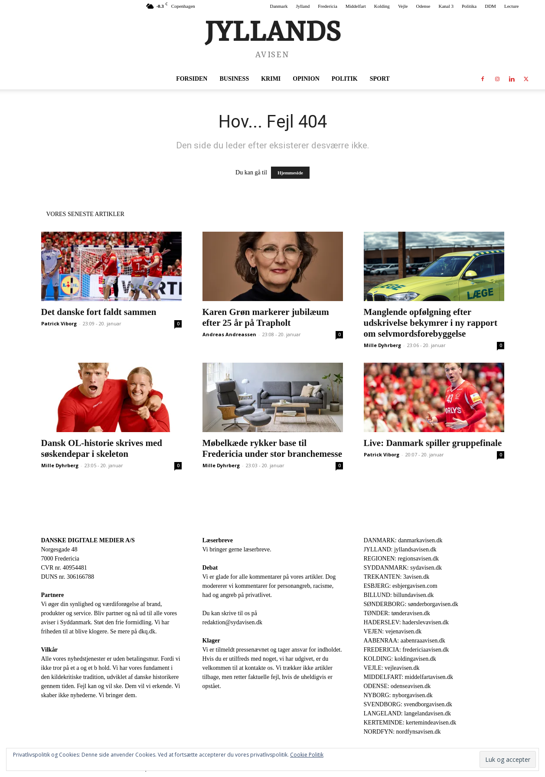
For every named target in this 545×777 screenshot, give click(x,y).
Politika (469, 6)
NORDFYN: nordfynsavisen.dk (402, 731)
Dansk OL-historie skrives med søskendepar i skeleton (101, 448)
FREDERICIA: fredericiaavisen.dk (406, 649)
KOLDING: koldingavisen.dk (400, 659)
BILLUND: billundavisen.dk (399, 595)
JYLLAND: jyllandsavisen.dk (400, 549)
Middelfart (356, 6)
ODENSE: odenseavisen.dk (397, 686)
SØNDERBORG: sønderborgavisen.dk (411, 604)
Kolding (382, 6)
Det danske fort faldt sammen (99, 312)
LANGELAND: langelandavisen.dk (407, 713)
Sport (380, 78)
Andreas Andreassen (229, 334)
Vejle (403, 6)
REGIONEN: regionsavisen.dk (401, 558)
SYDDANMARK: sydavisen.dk (403, 567)
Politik (345, 78)
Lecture (511, 6)
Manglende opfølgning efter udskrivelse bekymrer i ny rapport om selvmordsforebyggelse (430, 323)
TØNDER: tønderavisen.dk (397, 613)
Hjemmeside (290, 172)
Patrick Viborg (59, 323)
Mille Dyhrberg (382, 345)
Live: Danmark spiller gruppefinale (433, 443)
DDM (490, 6)
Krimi (271, 78)
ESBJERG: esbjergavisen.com (400, 586)
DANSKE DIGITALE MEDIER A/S (88, 540)
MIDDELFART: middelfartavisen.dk (409, 677)
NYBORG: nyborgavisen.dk (398, 695)
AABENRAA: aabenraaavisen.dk (404, 640)
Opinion (306, 78)
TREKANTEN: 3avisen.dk (397, 577)
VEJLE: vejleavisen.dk (392, 668)
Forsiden (191, 78)
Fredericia (327, 6)
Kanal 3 (446, 6)
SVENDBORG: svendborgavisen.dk (408, 704)
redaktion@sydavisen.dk (232, 622)
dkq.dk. (148, 631)
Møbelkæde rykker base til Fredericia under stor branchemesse (272, 448)
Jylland (303, 6)
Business (234, 78)
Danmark (278, 6)
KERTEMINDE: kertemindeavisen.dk (410, 722)
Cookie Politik (306, 754)
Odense (423, 6)
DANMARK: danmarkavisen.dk (403, 540)
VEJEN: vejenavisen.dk (393, 631)
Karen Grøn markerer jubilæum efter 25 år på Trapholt (265, 317)
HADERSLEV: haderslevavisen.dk (406, 622)
